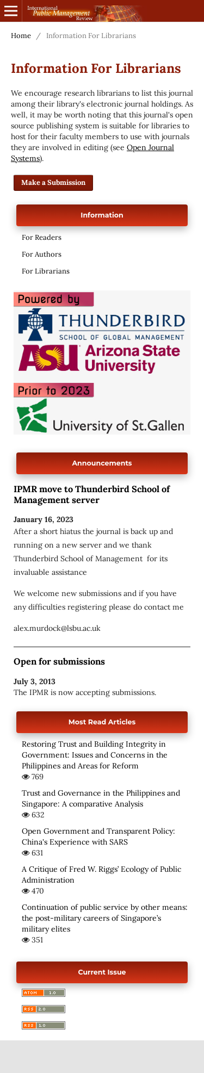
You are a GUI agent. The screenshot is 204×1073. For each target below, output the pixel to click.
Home (21, 35)
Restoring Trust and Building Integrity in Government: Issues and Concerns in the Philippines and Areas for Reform (95, 755)
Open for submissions (59, 661)
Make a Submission (53, 182)
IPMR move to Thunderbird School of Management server (92, 494)
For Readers (41, 237)
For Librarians (46, 271)
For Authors (41, 254)
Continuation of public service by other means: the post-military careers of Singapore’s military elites (105, 918)
